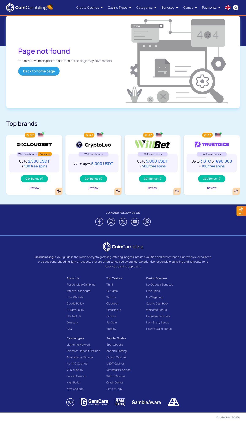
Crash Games (115, 382)
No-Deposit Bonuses (159, 284)
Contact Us (74, 316)
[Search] (236, 8)
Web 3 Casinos (115, 376)
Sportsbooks (114, 344)
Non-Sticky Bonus (157, 322)
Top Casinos (114, 278)
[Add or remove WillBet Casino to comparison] (177, 191)
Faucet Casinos (77, 376)
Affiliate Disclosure (79, 291)
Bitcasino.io (113, 310)
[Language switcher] (228, 8)
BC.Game (112, 291)
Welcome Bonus (156, 310)
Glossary (72, 322)
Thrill (109, 284)
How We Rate (75, 297)
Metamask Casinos (118, 370)
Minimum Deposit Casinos (83, 351)
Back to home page (39, 71)
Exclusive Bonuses (158, 316)
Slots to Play (114, 389)
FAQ (69, 329)
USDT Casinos (115, 363)
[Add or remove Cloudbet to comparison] (58, 191)
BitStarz (111, 316)
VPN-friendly (75, 370)
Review (34, 188)
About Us (73, 278)
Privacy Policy (75, 310)
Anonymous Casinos (80, 357)
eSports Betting (116, 351)
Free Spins (153, 291)
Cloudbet (112, 303)
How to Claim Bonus (159, 329)
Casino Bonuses (156, 278)
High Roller (74, 382)
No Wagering (154, 297)
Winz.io (111, 297)
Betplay (111, 329)
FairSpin (111, 322)
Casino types (75, 338)
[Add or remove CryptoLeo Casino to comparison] (117, 191)
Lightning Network (78, 344)
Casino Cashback (157, 303)
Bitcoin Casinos (116, 357)
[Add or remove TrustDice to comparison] (236, 191)
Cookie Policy (75, 303)
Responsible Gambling (81, 284)
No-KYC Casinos (77, 363)
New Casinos (75, 389)
